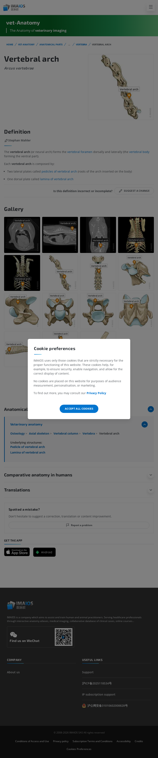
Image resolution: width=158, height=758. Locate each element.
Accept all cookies (79, 408)
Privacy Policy (96, 393)
